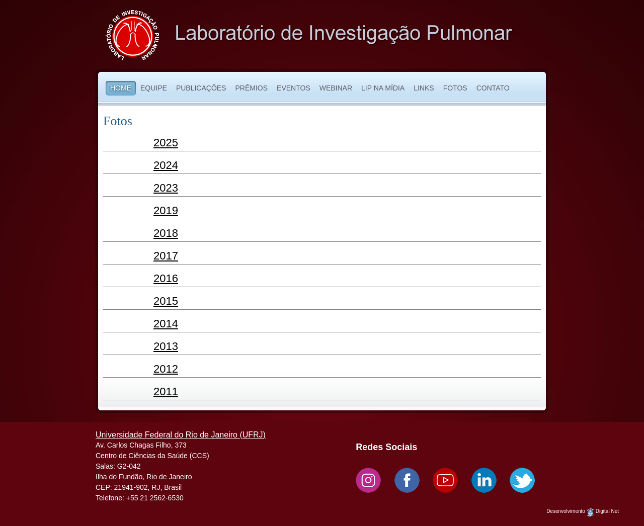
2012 (165, 369)
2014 (165, 323)
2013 (165, 346)
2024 (165, 165)
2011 (165, 391)
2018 (165, 233)
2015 (165, 301)
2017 (165, 255)
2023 (165, 188)
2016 (165, 278)
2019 (165, 210)
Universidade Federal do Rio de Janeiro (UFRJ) (181, 434)
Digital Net (607, 511)
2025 (165, 142)
